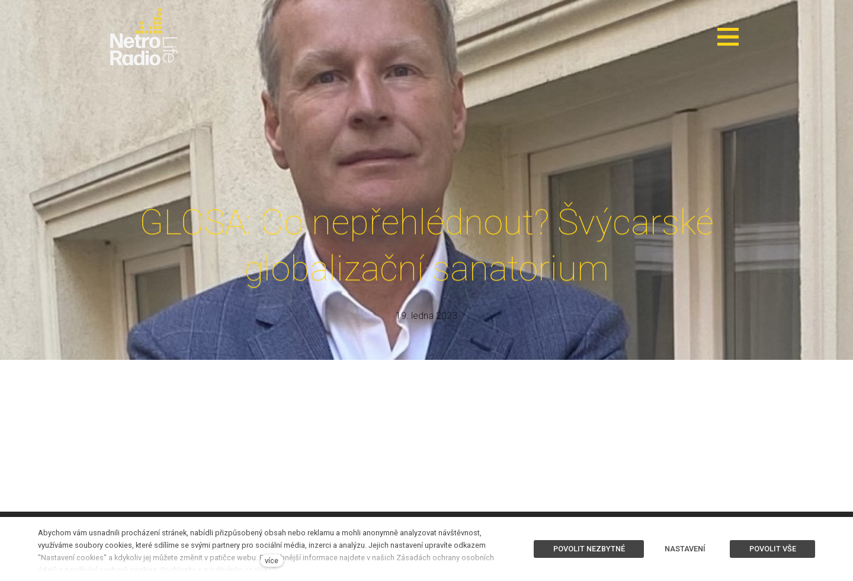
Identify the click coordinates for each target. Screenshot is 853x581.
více (271, 560)
